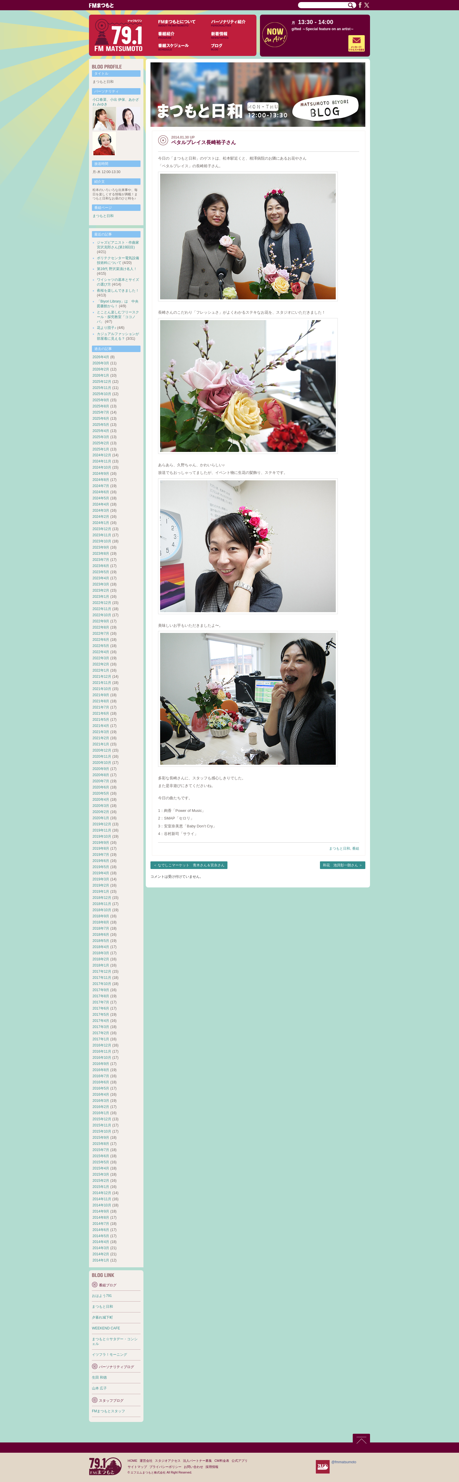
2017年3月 (101, 1027)
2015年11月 (102, 1125)
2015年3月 (101, 1174)
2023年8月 (101, 554)
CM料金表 (221, 1460)
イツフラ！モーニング (109, 1355)
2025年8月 (101, 406)
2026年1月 (101, 375)
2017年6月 (101, 1008)
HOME (132, 1460)
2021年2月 (101, 738)
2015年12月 (102, 1119)
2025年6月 (101, 418)
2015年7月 (101, 1150)
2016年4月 (101, 1094)
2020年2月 (101, 812)
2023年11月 (102, 535)
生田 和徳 (99, 1377)
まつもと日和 (339, 848)
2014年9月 (101, 1211)
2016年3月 (101, 1101)
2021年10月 (102, 689)
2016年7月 (101, 1076)
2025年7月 (101, 412)
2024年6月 (101, 492)
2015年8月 (101, 1144)
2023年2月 (101, 590)
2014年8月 (101, 1217)
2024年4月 (101, 504)
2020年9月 (101, 769)
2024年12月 (102, 455)
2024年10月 (102, 467)
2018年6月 (101, 935)
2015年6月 (101, 1156)
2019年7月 (101, 855)
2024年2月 (101, 517)
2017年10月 (102, 984)
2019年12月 (102, 824)
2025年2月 (101, 443)
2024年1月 (101, 523)
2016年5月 (101, 1088)
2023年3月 (101, 584)
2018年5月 (101, 941)
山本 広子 (99, 1388)
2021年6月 (101, 713)
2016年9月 (101, 1064)
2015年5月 (101, 1162)
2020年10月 (102, 763)
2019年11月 (102, 830)
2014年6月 (101, 1230)
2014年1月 (101, 1260)
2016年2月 (101, 1107)
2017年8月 (101, 996)
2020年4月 (101, 800)
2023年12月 (102, 529)
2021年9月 (101, 695)
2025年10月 (102, 394)
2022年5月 (101, 646)
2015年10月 (102, 1131)
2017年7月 (101, 1002)
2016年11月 (102, 1051)
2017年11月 (102, 978)
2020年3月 (101, 806)
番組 (355, 848)
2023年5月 (101, 572)
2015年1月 (101, 1187)
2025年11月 (102, 388)
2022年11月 (102, 609)
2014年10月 (102, 1205)
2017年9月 (101, 990)
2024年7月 (101, 486)
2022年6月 (101, 640)
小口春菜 (100, 100)
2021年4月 (101, 726)
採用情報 (211, 1467)
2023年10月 (102, 541)
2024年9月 (101, 474)
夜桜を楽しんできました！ (118, 290)
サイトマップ (137, 1467)
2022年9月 (101, 621)
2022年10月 (102, 615)
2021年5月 (101, 720)
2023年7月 (101, 560)
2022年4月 (101, 652)
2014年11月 (102, 1199)
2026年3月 (101, 363)
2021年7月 (101, 707)
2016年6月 (101, 1082)
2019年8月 (101, 848)
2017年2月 (101, 1033)
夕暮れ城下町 (102, 1317)
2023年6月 (101, 566)
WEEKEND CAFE (106, 1328)
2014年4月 (101, 1242)
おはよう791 (102, 1296)
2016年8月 (101, 1070)
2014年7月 (101, 1224)
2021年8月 (101, 701)
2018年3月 (101, 953)
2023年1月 (101, 597)
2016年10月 (102, 1058)
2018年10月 (102, 910)
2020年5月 (101, 793)
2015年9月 (101, 1138)
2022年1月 (101, 670)
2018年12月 (102, 898)
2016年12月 (102, 1045)
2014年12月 (102, 1193)
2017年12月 (102, 971)
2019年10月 (102, 836)
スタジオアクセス (168, 1460)
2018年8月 (101, 922)
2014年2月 (101, 1254)
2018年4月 (101, 947)
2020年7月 (101, 781)
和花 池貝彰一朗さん (340, 865)
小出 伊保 (117, 100)
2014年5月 (101, 1236)
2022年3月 (101, 658)
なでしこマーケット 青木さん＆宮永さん (191, 865)
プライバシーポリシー (165, 1467)
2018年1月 (101, 965)
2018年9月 (101, 916)
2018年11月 (102, 904)
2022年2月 (101, 664)
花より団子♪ (106, 328)
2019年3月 (101, 879)
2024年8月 (101, 480)
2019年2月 (101, 885)
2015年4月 (101, 1168)
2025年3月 (101, 437)
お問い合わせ (193, 1467)
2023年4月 (101, 578)
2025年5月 (101, 425)
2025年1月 (101, 449)
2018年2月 (101, 959)
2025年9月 (101, 400)
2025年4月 (101, 431)
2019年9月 (101, 843)
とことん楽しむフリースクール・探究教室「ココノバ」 (118, 317)
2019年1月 (101, 891)
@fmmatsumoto (343, 1462)
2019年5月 (101, 867)
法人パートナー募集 (197, 1460)
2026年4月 (101, 357)
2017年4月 (101, 1021)
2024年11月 (102, 461)
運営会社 (146, 1460)
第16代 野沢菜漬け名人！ (117, 269)
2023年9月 (101, 547)
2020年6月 (101, 787)
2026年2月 (101, 369)
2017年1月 (101, 1039)
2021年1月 (101, 744)
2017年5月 (101, 1015)
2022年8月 (101, 627)
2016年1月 (101, 1113)
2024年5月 (101, 498)
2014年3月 (101, 1248)
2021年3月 (101, 732)
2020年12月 (102, 750)
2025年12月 (102, 382)
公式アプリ (240, 1460)
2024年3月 (101, 510)
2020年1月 (101, 818)
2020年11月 (102, 756)
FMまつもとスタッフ (108, 1411)
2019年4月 (101, 873)
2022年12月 (102, 603)
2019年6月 (101, 861)
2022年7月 (101, 633)
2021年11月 (102, 683)
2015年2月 (101, 1181)
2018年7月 (101, 928)
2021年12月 (102, 677)
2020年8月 (101, 775)
